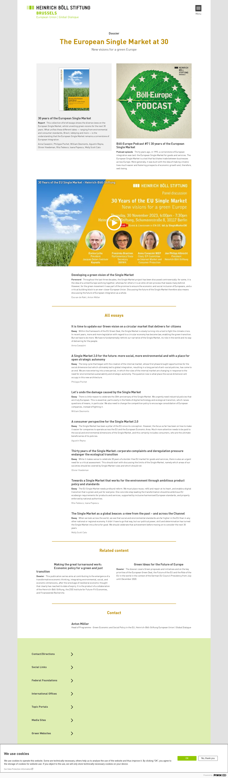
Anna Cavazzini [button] (45, 144)
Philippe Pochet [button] (61, 144)
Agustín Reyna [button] (96, 144)
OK (187, 758)
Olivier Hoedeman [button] (46, 147)
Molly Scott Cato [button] (93, 147)
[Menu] (198, 8)
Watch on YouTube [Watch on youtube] (45, 264)
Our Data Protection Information (17, 769)
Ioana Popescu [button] (77, 147)
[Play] (115, 223)
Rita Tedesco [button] (62, 147)
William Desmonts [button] (79, 144)
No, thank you (208, 758)
